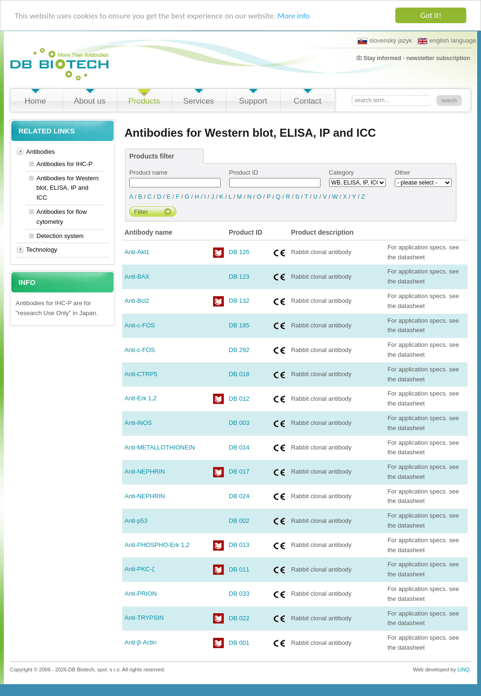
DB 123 (239, 276)
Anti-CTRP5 (141, 374)
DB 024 (239, 496)
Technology (41, 249)
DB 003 (239, 422)
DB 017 (239, 471)
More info (293, 16)
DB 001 (239, 642)
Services (198, 101)
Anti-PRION (141, 593)
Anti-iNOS (138, 422)
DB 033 (239, 593)
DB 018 (239, 374)
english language (447, 40)
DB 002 (239, 520)
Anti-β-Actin (140, 642)
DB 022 (239, 618)
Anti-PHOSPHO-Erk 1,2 (157, 544)
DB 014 (239, 447)
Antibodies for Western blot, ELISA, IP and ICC (67, 188)
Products (144, 101)
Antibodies (40, 151)
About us (90, 101)
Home (35, 101)
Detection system (60, 235)
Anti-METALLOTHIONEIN (160, 447)
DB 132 (239, 300)
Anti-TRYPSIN (144, 617)
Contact (307, 101)
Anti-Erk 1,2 (141, 398)
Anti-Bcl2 (137, 300)
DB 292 (239, 349)
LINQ (463, 669)
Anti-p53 (136, 520)
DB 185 (239, 325)
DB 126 (239, 251)
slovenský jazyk (384, 40)
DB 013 (239, 544)
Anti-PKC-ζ (140, 569)
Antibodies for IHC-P (64, 163)
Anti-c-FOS (140, 325)
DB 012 (239, 398)
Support (253, 101)
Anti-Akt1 (137, 251)
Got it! (430, 15)
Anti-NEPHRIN (145, 471)
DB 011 (239, 569)
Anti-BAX (137, 276)
